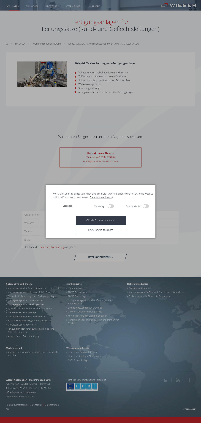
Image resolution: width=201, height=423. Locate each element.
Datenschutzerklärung (101, 197)
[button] (102, 229)
